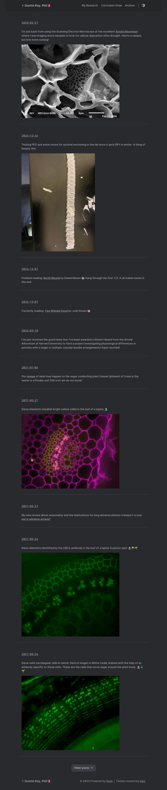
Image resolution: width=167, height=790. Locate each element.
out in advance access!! (36, 519)
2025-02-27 (30, 22)
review (31, 376)
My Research (90, 5)
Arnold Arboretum (126, 31)
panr (142, 781)
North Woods (51, 278)
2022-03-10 (30, 330)
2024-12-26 (30, 135)
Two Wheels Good (56, 310)
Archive (130, 5)
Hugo (109, 781)
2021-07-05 (30, 367)
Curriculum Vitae (111, 5)
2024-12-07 (30, 269)
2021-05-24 (30, 539)
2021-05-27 (30, 400)
